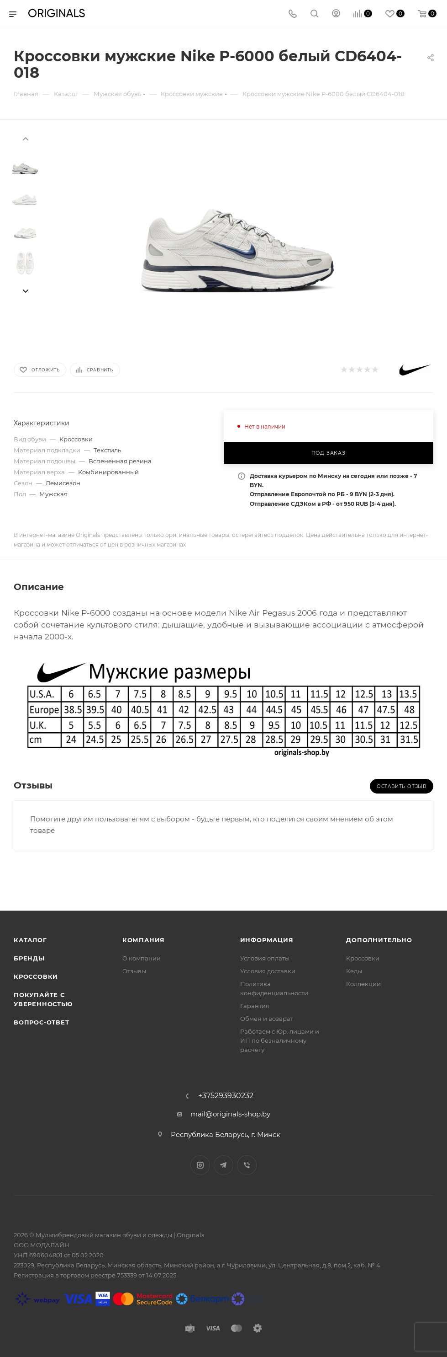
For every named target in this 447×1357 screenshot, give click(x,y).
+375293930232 (225, 1096)
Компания (143, 940)
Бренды (29, 958)
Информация (267, 940)
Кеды (354, 971)
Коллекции (363, 983)
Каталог (30, 940)
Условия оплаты (264, 958)
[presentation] (25, 138)
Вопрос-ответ (41, 1022)
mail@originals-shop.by (230, 1114)
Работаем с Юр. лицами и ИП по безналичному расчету (279, 1040)
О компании (141, 958)
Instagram (200, 1165)
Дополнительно (379, 940)
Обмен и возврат (266, 1018)
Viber (247, 1165)
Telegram (223, 1165)
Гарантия (254, 1005)
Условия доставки (267, 971)
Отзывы (134, 971)
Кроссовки (36, 976)
